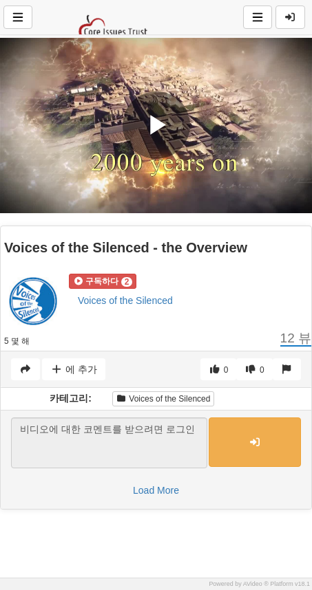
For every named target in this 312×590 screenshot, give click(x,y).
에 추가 (73, 369)
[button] (102, 281)
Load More (156, 490)
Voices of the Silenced (125, 300)
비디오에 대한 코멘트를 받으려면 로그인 (109, 442)
